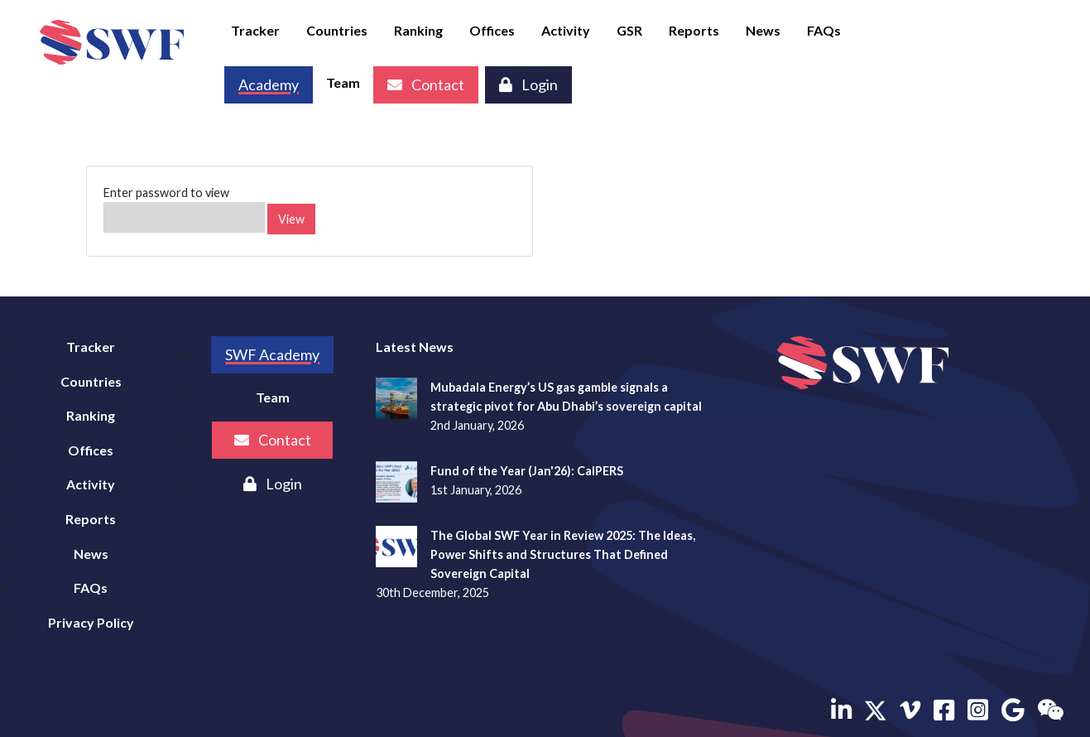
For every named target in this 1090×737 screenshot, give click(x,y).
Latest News (415, 346)
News (763, 30)
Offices (492, 30)
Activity (565, 30)
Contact (425, 84)
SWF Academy (272, 354)
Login (528, 84)
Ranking (418, 30)
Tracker (255, 30)
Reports (694, 30)
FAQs (824, 30)
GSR (629, 30)
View (291, 219)
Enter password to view (184, 209)
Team (343, 82)
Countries (336, 30)
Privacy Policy (91, 622)
